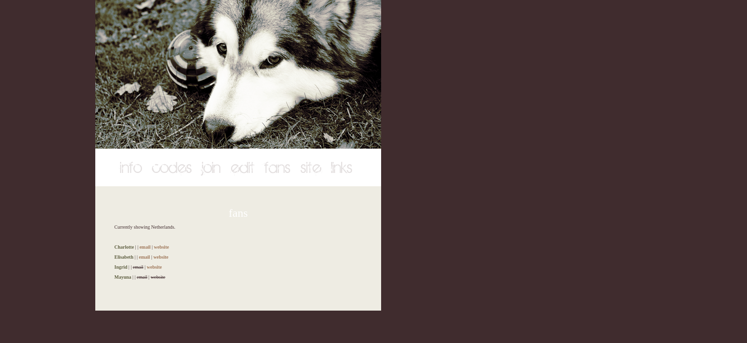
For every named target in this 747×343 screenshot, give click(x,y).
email (145, 247)
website (161, 247)
